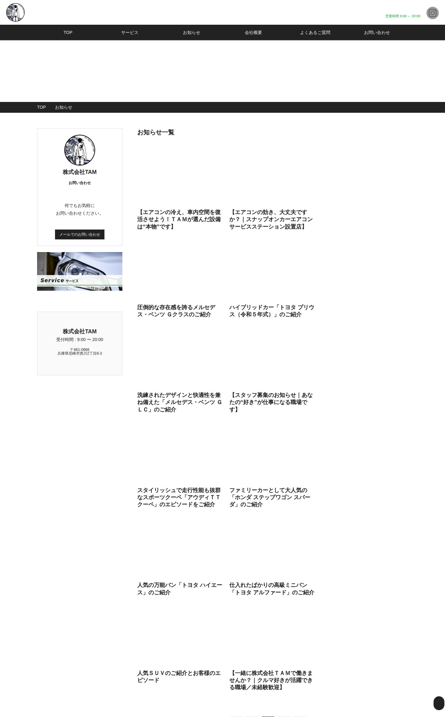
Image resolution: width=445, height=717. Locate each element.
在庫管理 (306, 680)
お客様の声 (340, 680)
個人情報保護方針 (390, 680)
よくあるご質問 (315, 32)
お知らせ (191, 32)
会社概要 (253, 32)
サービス (129, 32)
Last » (333, 522)
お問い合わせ (377, 32)
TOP (68, 32)
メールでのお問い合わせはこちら (272, 597)
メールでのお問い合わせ (79, 234)
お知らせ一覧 (386, 665)
